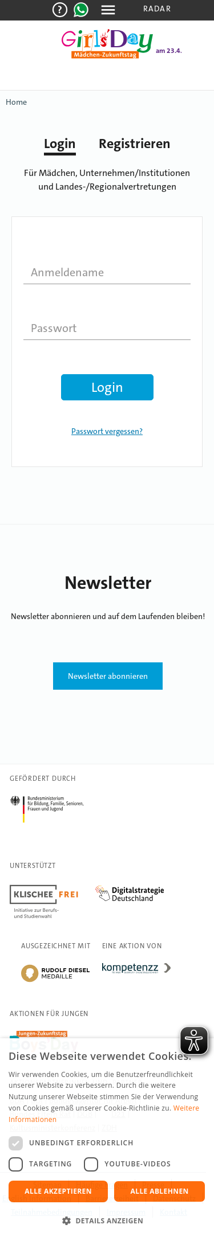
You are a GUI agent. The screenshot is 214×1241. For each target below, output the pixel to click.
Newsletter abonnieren (108, 676)
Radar (157, 8)
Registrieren (135, 143)
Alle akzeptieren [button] (58, 1191)
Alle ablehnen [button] (160, 1191)
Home (16, 102)
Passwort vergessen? (107, 431)
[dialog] (107, 1139)
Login (60, 143)
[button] (107, 1221)
